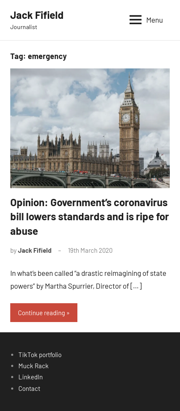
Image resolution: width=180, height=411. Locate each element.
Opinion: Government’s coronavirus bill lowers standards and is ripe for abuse (89, 216)
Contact (29, 388)
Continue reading (41, 312)
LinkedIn (30, 377)
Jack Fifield (37, 15)
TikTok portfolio (40, 354)
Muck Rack (33, 366)
